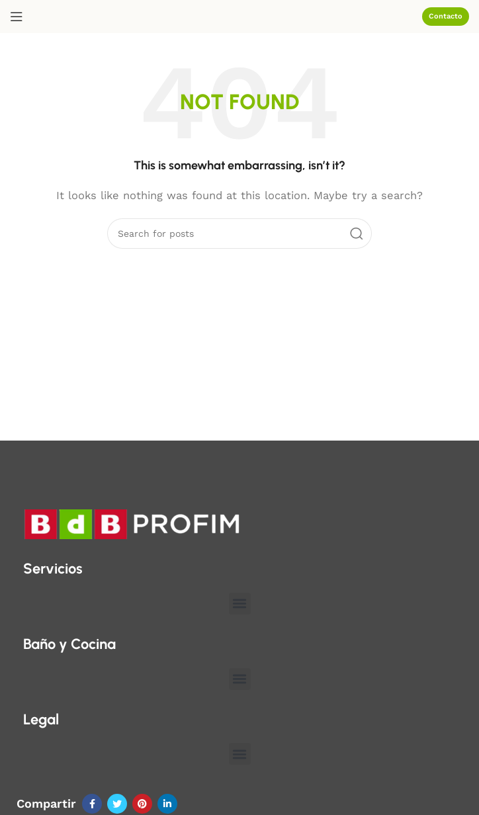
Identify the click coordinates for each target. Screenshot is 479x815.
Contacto (445, 16)
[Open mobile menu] (16, 16)
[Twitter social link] (117, 804)
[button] (240, 604)
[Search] (239, 233)
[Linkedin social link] (167, 804)
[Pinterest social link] (142, 804)
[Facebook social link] (92, 804)
